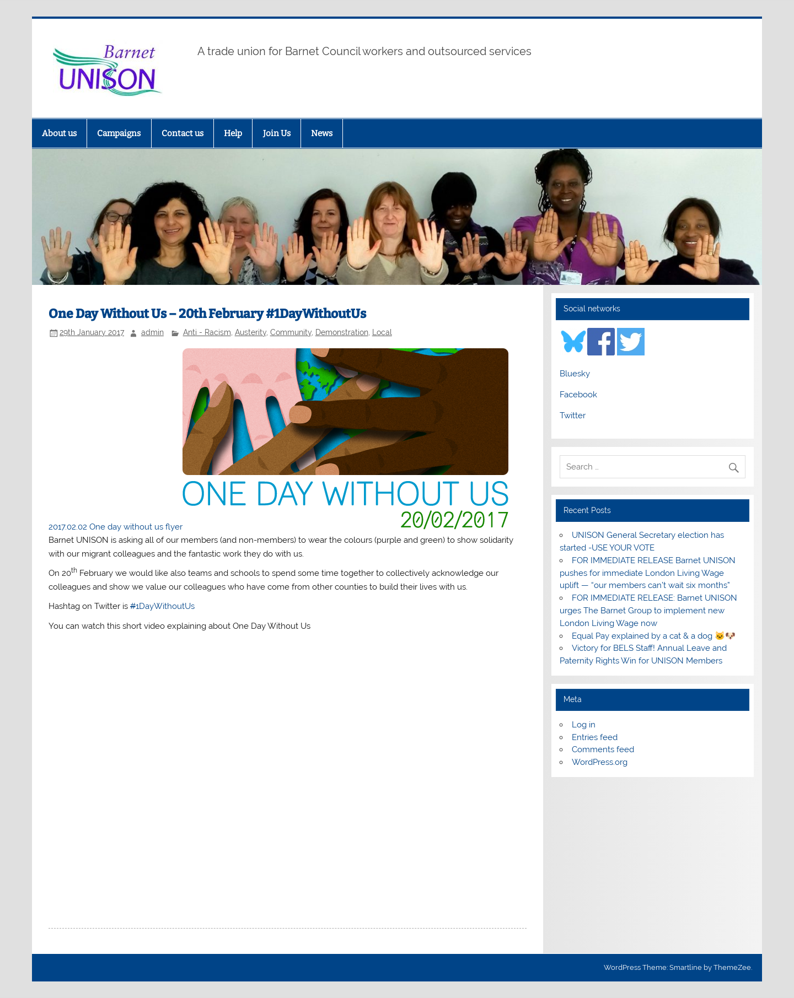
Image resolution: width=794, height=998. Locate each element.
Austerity (250, 332)
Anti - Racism (207, 332)
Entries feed (595, 737)
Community (291, 332)
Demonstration (341, 332)
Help (233, 133)
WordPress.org (599, 762)
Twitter (573, 415)
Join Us (277, 133)
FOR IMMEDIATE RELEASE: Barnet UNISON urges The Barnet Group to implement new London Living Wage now (648, 610)
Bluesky (575, 374)
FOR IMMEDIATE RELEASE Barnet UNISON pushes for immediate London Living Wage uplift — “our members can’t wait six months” (647, 573)
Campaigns (119, 133)
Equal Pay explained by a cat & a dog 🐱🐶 (654, 636)
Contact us (182, 133)
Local (382, 332)
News (321, 133)
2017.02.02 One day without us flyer (116, 527)
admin (152, 332)
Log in (584, 725)
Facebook (578, 395)
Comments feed (603, 749)
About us (59, 133)
